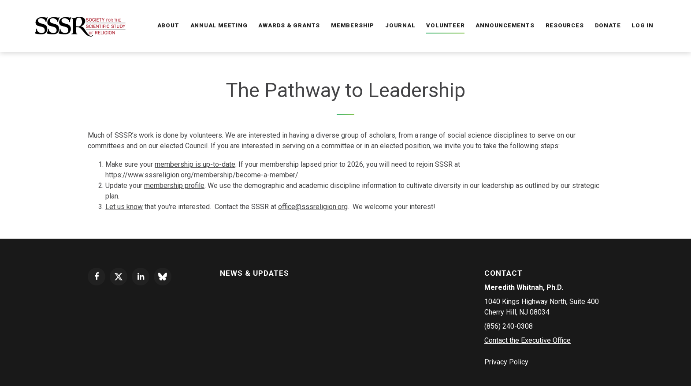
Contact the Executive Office (527, 340)
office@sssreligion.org (313, 206)
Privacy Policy (506, 362)
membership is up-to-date (195, 164)
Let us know (124, 206)
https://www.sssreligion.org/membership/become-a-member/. (202, 175)
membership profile (174, 185)
